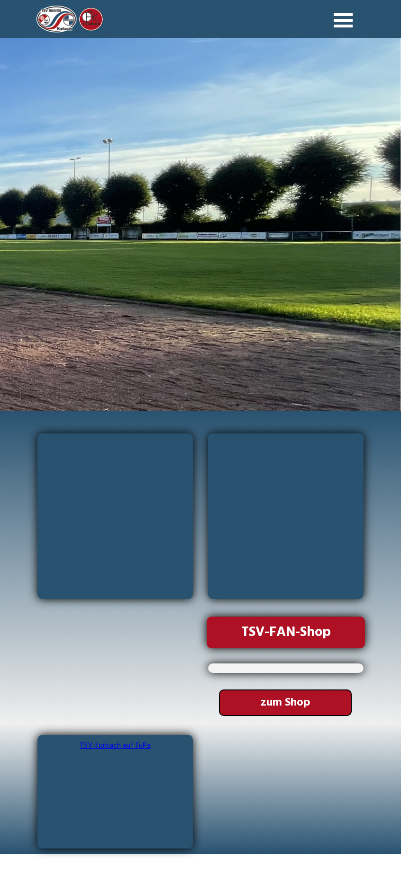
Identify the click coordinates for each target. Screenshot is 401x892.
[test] (285, 702)
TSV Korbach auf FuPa (115, 746)
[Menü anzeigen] (343, 20)
